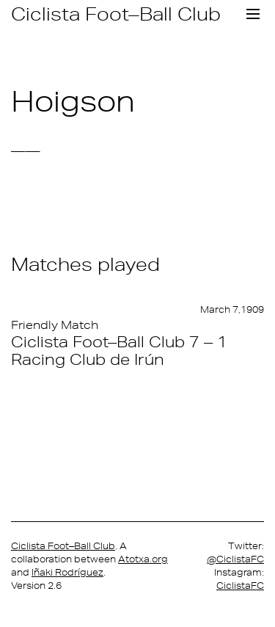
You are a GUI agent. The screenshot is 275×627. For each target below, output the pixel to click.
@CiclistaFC (235, 559)
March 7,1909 (232, 309)
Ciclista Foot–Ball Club (116, 13)
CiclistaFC (240, 585)
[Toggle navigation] (253, 14)
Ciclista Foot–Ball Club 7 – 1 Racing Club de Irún (119, 350)
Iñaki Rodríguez (67, 572)
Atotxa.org (143, 559)
